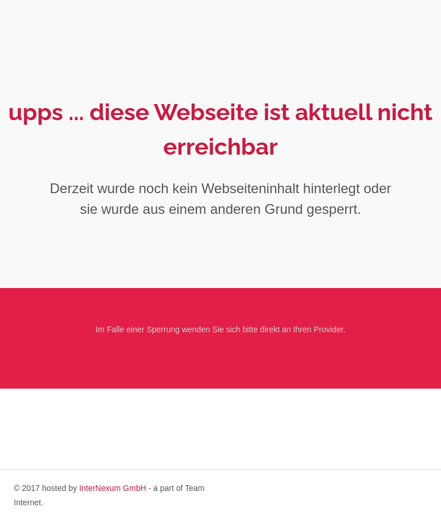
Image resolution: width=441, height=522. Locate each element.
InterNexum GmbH (112, 488)
